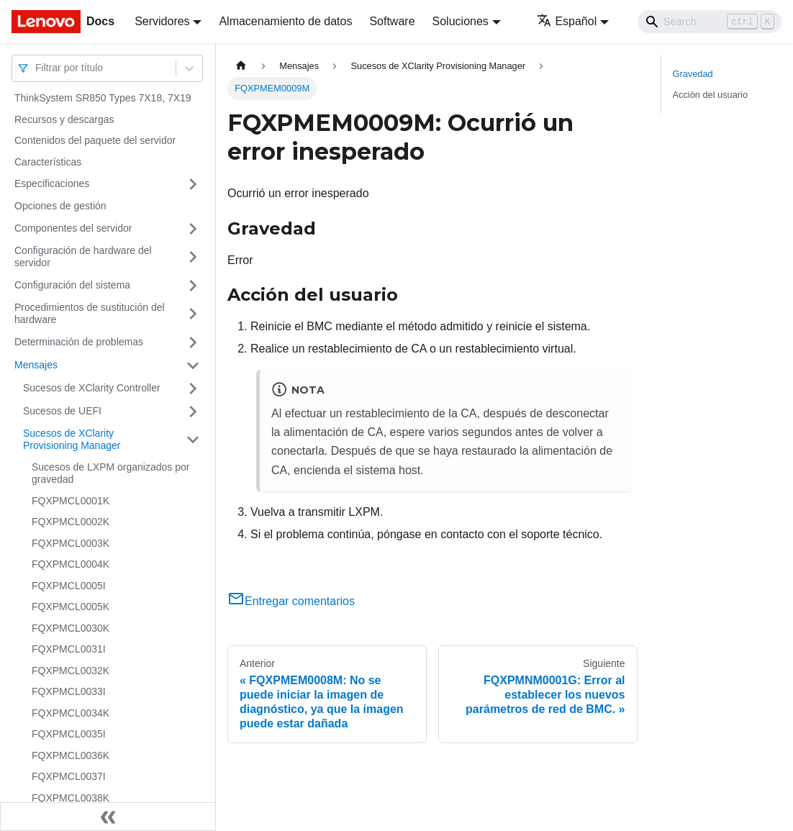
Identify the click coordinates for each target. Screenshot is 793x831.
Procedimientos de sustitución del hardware (89, 313)
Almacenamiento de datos (285, 21)
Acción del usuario (710, 94)
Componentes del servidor (73, 228)
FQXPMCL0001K (70, 501)
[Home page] (241, 66)
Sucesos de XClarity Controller (91, 388)
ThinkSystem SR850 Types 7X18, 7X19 (102, 98)
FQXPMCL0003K (70, 543)
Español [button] (567, 21)
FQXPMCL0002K (70, 521)
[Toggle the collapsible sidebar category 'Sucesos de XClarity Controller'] (193, 388)
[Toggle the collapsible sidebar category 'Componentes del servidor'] (193, 228)
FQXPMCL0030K (70, 628)
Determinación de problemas (78, 342)
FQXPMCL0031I (69, 649)
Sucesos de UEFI (62, 411)
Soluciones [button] (460, 21)
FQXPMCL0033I (69, 691)
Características (47, 162)
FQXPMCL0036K (70, 755)
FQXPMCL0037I (69, 776)
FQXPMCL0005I (69, 585)
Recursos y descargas (64, 119)
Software (391, 21)
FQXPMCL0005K (70, 606)
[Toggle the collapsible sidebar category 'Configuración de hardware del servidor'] (193, 257)
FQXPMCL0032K (70, 670)
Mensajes (36, 365)
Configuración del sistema (72, 285)
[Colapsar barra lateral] (108, 816)
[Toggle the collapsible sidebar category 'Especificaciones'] (193, 184)
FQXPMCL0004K (70, 564)
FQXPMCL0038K (70, 798)
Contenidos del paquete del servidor (95, 140)
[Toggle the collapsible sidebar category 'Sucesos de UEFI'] (193, 411)
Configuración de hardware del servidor (83, 257)
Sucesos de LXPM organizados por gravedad (110, 473)
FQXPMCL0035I (69, 734)
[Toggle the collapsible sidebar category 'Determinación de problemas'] (193, 342)
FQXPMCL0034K (70, 713)
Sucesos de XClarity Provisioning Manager (71, 439)
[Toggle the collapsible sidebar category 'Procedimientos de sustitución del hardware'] (193, 314)
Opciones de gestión (60, 206)
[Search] (709, 21)
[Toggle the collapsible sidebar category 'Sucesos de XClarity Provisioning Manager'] (193, 440)
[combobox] (36, 68)
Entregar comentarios (291, 601)
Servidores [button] (162, 21)
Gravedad (693, 73)
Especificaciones (51, 183)
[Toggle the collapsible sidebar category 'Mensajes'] (193, 365)
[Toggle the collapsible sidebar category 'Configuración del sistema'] (193, 285)
